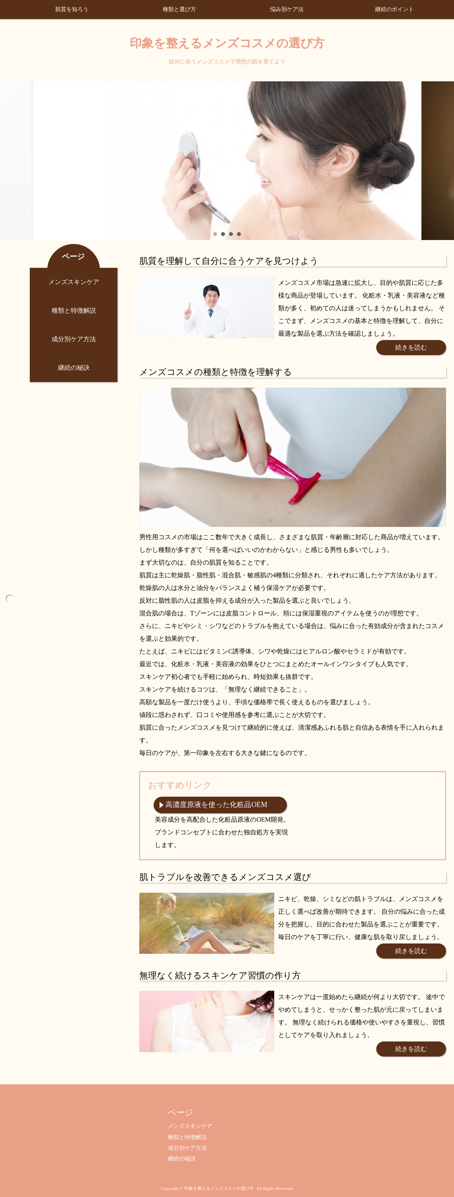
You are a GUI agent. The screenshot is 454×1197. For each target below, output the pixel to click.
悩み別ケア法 (287, 9)
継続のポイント (394, 9)
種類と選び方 (179, 9)
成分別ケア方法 (74, 339)
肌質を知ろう (71, 9)
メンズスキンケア (73, 282)
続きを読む (411, 347)
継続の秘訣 (74, 367)
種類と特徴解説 (74, 310)
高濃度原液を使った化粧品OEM (216, 805)
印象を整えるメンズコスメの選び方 (227, 43)
